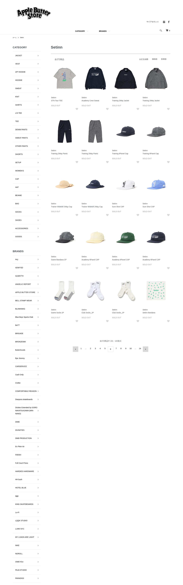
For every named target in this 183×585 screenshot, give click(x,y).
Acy (14, 200)
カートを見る (161, 557)
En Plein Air (17, 331)
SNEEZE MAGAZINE (21, 473)
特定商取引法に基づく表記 (134, 553)
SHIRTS (16, 88)
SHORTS (16, 122)
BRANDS (103, 31)
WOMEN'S (17, 134)
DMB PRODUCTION (21, 325)
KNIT (15, 83)
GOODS (16, 179)
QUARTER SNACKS (21, 439)
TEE (14, 100)
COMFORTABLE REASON (23, 291)
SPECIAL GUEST (20, 479)
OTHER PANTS (19, 117)
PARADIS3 (17, 422)
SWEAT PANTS (19, 111)
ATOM (130, 565)
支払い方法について (104, 565)
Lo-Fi (15, 377)
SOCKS (16, 162)
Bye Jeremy (17, 268)
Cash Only (17, 279)
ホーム (15, 37)
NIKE (15, 399)
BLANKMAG (18, 234)
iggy (14, 365)
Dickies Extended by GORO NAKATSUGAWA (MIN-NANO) (24, 305)
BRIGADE (17, 251)
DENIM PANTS (19, 105)
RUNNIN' (16, 445)
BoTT (15, 245)
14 (139, 348)
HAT (14, 145)
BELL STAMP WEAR (21, 228)
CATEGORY (80, 31)
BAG (15, 157)
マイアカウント (152, 22)
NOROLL (16, 405)
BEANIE (16, 151)
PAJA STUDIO (18, 416)
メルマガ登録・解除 (131, 561)
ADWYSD (16, 205)
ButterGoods (18, 262)
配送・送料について (104, 557)
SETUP (16, 128)
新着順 (163, 59)
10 (130, 348)
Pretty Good (17, 433)
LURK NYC (17, 388)
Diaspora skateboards (21, 296)
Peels (15, 428)
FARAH (16, 337)
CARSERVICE (18, 274)
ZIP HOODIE (18, 66)
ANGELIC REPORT (20, 217)
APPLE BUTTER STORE (23, 222)
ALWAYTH (17, 211)
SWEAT (16, 77)
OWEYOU (17, 411)
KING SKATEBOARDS (22, 371)
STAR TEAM (18, 485)
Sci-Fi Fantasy (18, 450)
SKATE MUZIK (18, 462)
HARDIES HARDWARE (22, 348)
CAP (14, 140)
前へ (77, 348)
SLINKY (16, 467)
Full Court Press (19, 342)
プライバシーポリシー (132, 557)
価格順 (154, 59)
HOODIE (16, 71)
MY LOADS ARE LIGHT (22, 394)
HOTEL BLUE (18, 359)
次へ (144, 348)
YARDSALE (17, 507)
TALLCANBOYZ (19, 490)
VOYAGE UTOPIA (20, 502)
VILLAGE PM (18, 496)
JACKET (16, 54)
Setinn (23, 37)
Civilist (15, 285)
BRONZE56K (18, 257)
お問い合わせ (161, 561)
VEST (15, 60)
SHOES (16, 168)
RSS (125, 565)
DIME (15, 314)
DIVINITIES (17, 320)
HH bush (16, 354)
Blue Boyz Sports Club (21, 240)
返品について (101, 561)
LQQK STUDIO (19, 382)
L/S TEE (16, 94)
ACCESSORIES (19, 174)
